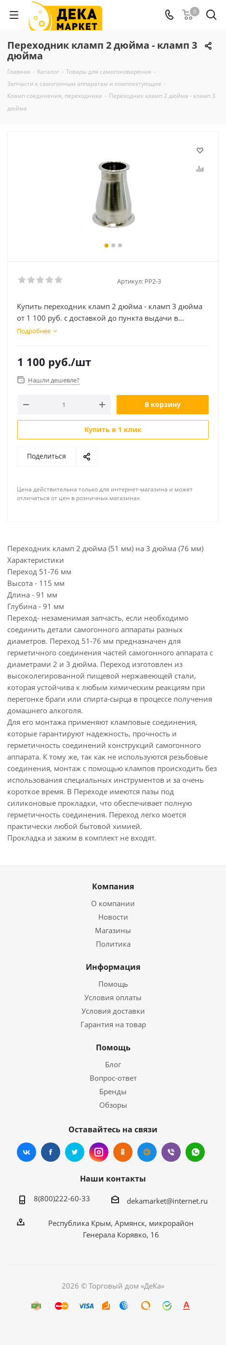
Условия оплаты (113, 997)
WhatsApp (195, 1152)
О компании (113, 903)
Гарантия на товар (113, 1024)
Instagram (98, 1152)
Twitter (74, 1152)
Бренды (113, 1091)
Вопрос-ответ (113, 1078)
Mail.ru (147, 1152)
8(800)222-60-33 (62, 1198)
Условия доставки (113, 1011)
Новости (113, 917)
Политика (113, 944)
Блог (113, 1064)
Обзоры (113, 1105)
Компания (113, 886)
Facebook (50, 1152)
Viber (171, 1152)
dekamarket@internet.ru (167, 1201)
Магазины (113, 930)
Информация (113, 967)
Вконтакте (26, 1152)
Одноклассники (123, 1152)
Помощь (113, 984)
